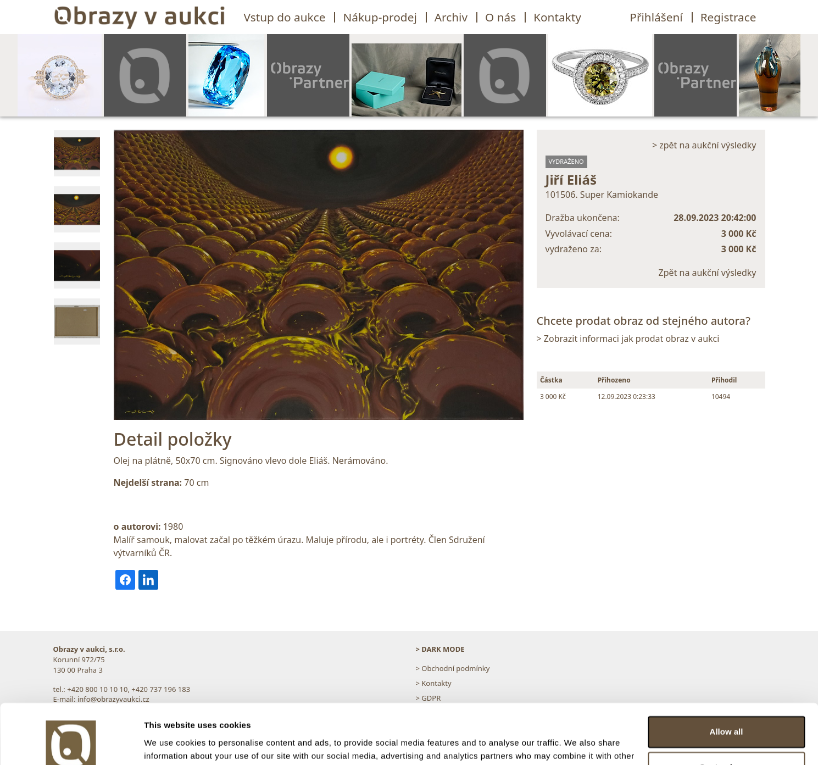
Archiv (451, 17)
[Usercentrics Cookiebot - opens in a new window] (71, 743)
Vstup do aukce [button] (285, 17)
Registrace (728, 17)
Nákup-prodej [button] (379, 17)
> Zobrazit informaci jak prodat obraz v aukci (628, 338)
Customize (726, 711)
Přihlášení (656, 17)
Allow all (726, 675)
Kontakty (557, 17)
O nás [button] (500, 17)
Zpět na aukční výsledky (707, 273)
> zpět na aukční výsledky (704, 145)
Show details (169, 743)
